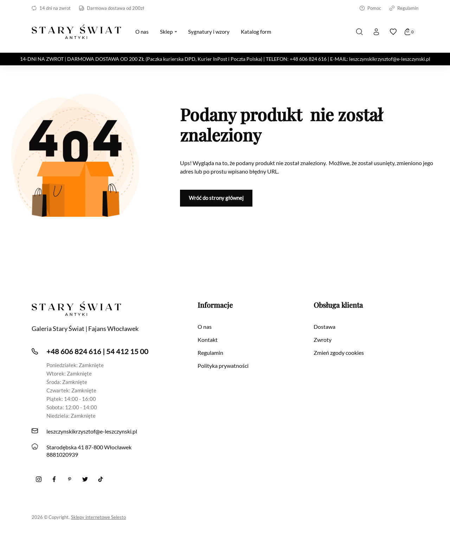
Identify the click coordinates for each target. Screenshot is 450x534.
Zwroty (323, 339)
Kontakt (208, 339)
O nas (205, 326)
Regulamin (404, 8)
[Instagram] (39, 479)
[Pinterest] (70, 479)
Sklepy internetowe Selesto (98, 517)
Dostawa (324, 326)
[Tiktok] (101, 479)
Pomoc (370, 8)
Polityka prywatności (223, 365)
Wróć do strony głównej (216, 198)
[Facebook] (54, 479)
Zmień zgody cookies (339, 352)
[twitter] (85, 479)
